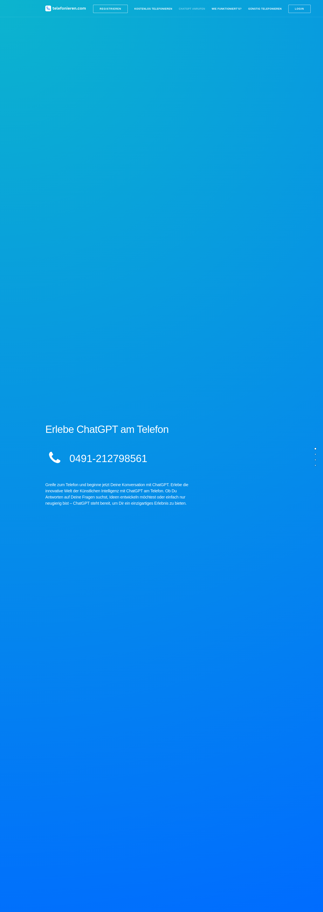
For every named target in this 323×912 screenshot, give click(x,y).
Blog (123, 810)
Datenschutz (233, 864)
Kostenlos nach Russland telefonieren (189, 839)
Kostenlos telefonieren (153, 8)
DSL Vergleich (234, 829)
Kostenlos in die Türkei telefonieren (187, 844)
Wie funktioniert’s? (227, 8)
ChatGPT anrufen (192, 8)
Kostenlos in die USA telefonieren (186, 849)
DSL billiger (232, 823)
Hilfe (228, 853)
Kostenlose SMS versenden (243, 813)
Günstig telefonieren (265, 8)
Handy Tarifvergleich (238, 818)
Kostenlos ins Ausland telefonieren (187, 823)
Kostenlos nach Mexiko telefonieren (188, 854)
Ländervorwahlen (176, 813)
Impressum (232, 858)
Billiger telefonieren (177, 818)
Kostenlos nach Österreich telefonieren (190, 859)
